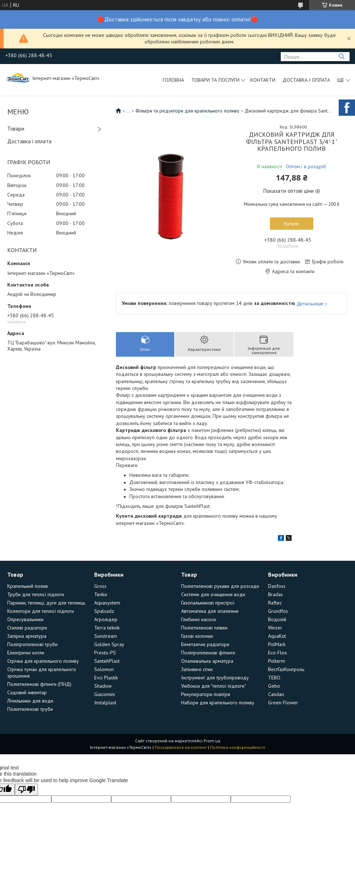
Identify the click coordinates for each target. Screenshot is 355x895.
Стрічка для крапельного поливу (43, 661)
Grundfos (278, 611)
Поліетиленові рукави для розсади (220, 586)
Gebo (274, 686)
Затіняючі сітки (197, 669)
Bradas (275, 594)
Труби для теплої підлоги (35, 594)
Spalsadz (104, 611)
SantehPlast (107, 661)
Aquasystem (107, 602)
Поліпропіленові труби (32, 644)
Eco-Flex (277, 652)
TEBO (274, 677)
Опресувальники (25, 619)
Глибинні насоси (198, 619)
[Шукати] (341, 56)
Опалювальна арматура (207, 661)
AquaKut (277, 636)
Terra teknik (107, 627)
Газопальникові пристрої (207, 602)
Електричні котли (25, 652)
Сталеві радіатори (27, 627)
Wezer (275, 627)
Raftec (275, 602)
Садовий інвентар (27, 692)
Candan (276, 694)
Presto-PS (105, 652)
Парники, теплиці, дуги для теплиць (46, 602)
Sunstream (105, 636)
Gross (100, 586)
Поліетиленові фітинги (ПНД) (39, 684)
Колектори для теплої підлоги (40, 611)
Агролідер (105, 619)
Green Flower (283, 702)
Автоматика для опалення (209, 611)
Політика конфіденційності (237, 747)
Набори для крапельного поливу (217, 702)
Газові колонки (197, 636)
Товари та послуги (215, 80)
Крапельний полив (27, 586)
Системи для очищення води (213, 594)
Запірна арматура (26, 636)
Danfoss (276, 586)
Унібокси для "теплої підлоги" (213, 686)
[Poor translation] (26, 790)
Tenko (100, 594)
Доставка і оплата (306, 80)
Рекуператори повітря (205, 694)
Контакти (262, 80)
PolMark (276, 644)
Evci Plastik (106, 677)
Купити (291, 223)
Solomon (104, 669)
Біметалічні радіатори (205, 644)
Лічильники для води (30, 700)
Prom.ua (212, 740)
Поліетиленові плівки (204, 627)
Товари (15, 128)
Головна (173, 80)
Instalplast (105, 702)
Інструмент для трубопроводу (215, 677)
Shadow (103, 686)
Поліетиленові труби (30, 709)
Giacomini (104, 694)
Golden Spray (109, 644)
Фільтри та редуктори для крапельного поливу (187, 110)
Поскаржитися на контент (181, 747)
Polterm (276, 661)
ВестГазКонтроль (286, 669)
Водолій (277, 619)
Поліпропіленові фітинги (208, 652)
